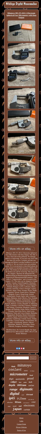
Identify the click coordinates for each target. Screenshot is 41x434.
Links (21, 421)
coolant (15, 370)
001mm (18, 402)
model (15, 406)
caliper (14, 382)
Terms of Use (21, 430)
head (31, 375)
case (33, 402)
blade (13, 366)
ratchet (31, 385)
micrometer (18, 374)
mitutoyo (24, 365)
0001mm (21, 385)
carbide (27, 409)
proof (30, 378)
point (25, 382)
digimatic (26, 389)
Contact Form (21, 424)
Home (21, 418)
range (13, 389)
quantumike (20, 379)
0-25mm (21, 398)
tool (20, 406)
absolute (10, 402)
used (23, 395)
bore (20, 382)
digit (11, 378)
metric (26, 370)
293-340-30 (31, 399)
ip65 (12, 398)
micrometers (26, 402)
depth (12, 385)
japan (17, 409)
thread (29, 395)
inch (30, 382)
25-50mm (32, 371)
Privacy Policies (21, 427)
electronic (29, 405)
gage (9, 406)
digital (14, 394)
